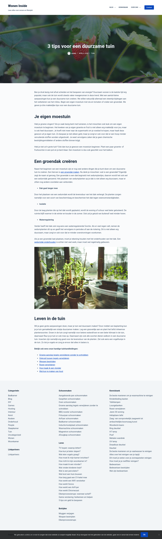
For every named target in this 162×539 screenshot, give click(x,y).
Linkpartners (13, 454)
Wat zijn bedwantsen (118, 471)
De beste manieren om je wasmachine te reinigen (131, 395)
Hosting (11, 409)
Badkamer (12, 395)
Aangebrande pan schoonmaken (73, 395)
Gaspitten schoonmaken (69, 399)
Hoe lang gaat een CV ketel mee (73, 477)
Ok (144, 535)
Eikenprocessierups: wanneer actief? (75, 494)
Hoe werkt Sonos (66, 484)
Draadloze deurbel (117, 445)
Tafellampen (114, 402)
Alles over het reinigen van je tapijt (124, 454)
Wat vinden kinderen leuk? (70, 468)
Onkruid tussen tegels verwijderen (54, 358)
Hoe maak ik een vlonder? (70, 464)
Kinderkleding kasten (118, 399)
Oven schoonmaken (67, 402)
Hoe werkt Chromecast (69, 490)
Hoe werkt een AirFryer (69, 487)
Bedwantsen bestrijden (119, 468)
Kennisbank (123, 7)
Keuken (11, 418)
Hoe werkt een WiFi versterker (72, 481)
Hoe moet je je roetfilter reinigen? (124, 461)
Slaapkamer (13, 428)
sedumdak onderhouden (45, 242)
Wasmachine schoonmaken (71, 428)
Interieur (11, 412)
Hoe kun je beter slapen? (69, 451)
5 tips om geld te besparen (70, 500)
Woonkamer (13, 441)
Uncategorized (14, 435)
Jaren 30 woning (116, 412)
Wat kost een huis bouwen (70, 474)
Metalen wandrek (117, 438)
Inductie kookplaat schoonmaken (73, 425)
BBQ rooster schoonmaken (70, 412)
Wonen (11, 438)
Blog (113, 7)
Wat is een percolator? (68, 471)
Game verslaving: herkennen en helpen (76, 497)
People (11, 425)
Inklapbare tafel (116, 415)
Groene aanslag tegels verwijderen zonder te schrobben (63, 355)
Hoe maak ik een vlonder (50, 368)
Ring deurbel (115, 428)
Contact (149, 7)
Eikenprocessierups (67, 520)
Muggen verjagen (66, 513)
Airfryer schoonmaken (68, 418)
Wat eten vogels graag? (69, 454)
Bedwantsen (114, 464)
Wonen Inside (17, 6)
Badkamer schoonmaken (70, 422)
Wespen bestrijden (47, 361)
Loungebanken (116, 405)
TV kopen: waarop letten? (70, 448)
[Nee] (159, 534)
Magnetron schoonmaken (70, 432)
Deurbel (112, 448)
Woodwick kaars (116, 425)
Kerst (10, 415)
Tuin (93, 53)
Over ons (136, 7)
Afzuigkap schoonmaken (70, 435)
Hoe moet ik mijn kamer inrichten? (74, 458)
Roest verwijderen (47, 365)
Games (11, 405)
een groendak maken (70, 172)
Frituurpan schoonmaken (70, 415)
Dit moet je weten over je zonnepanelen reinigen (130, 458)
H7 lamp (113, 432)
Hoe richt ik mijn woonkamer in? (73, 461)
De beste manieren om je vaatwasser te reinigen (130, 451)
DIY (9, 402)
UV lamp (113, 441)
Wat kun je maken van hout (51, 371)
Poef (111, 435)
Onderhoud (13, 422)
